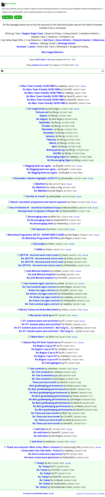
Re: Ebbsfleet (39, 187)
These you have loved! (44, 382)
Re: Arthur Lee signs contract (41, 293)
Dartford (48, 40)
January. (50, 136)
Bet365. (57, 153)
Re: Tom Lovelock (41, 372)
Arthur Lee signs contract (42, 290)
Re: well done (41, 432)
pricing (86, 494)
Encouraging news (38, 216)
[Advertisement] (52, 79)
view (73, 60)
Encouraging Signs (56, 156)
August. (44, 115)
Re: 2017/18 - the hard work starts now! (42, 258)
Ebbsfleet (40, 184)
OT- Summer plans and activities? (41, 321)
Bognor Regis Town (33, 33)
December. (49, 132)
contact (79, 494)
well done (40, 429)
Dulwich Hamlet (81, 40)
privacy (94, 494)
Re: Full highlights (51, 363)
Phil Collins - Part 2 (44, 60)
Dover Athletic (63, 40)
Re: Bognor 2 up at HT (44, 346)
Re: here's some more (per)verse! (45, 454)
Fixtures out (42, 112)
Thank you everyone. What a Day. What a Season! (33, 447)
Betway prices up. (56, 150)
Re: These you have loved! (45, 413)
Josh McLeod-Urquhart (39, 271)
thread (83, 86)
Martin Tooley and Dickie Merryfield (39, 309)
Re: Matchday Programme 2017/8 (39, 238)
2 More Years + (38, 336)
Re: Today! (44, 466)
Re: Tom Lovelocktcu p (44, 375)
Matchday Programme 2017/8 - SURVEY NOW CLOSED (36, 234)
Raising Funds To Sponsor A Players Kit (39, 211)
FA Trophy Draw (36, 108)
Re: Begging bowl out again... (42, 169)
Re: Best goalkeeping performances (47, 389)
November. (47, 129)
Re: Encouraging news (38, 220)
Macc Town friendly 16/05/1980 (38, 86)
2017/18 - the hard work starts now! (39, 255)
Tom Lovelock (37, 368)
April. (54, 146)
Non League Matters (52, 52)
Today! (40, 463)
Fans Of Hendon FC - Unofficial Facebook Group (35, 207)
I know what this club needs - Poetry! (41, 450)
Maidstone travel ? (41, 65)
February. (52, 139)
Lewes (32, 46)
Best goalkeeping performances (46, 385)
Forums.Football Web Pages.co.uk (38, 493)
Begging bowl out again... (38, 166)
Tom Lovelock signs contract (38, 283)
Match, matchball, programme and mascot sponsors (39, 202)
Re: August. (42, 119)
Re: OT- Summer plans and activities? (41, 324)
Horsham (21, 46)
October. (46, 126)
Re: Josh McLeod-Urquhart (42, 274)
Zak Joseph (39, 244)
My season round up (40, 315)
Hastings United (66, 43)
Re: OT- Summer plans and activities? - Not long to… (42, 327)
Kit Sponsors (39, 229)
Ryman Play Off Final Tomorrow (41, 342)
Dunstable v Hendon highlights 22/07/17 (35, 178)
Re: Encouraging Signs (59, 160)
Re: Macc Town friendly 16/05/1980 (41, 89)
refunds (101, 494)
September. (45, 122)
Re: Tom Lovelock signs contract (39, 287)
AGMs (39, 249)
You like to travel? (36, 196)
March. (53, 143)
